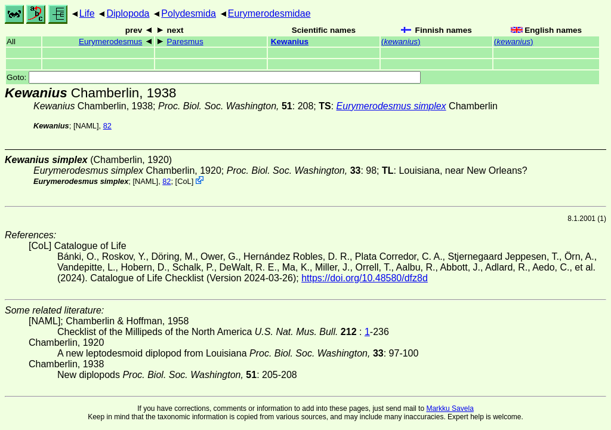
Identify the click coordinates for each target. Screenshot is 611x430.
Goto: (214, 77)
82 (107, 125)
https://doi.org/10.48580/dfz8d (364, 278)
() (401, 41)
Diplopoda (127, 13)
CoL (184, 181)
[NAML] (86, 125)
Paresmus (185, 41)
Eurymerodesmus (111, 41)
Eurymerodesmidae (269, 13)
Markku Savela (449, 408)
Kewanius (289, 41)
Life (87, 13)
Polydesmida (188, 13)
